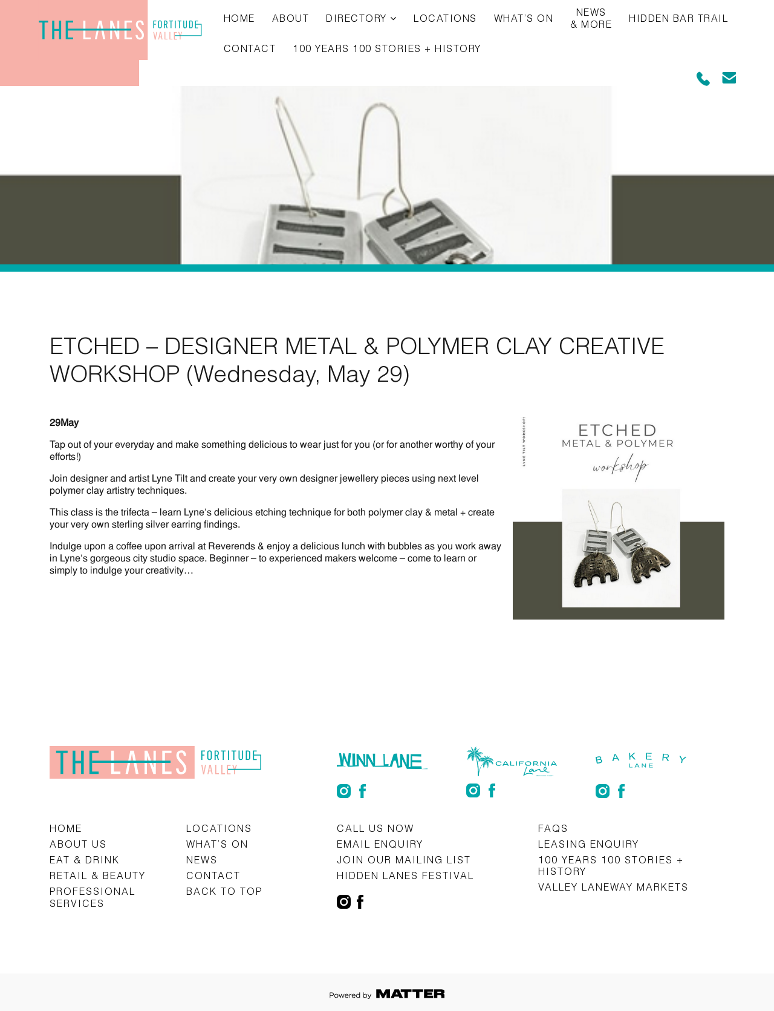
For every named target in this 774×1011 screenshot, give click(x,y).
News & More (591, 18)
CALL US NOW (375, 828)
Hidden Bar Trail (678, 18)
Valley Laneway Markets (613, 886)
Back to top (224, 891)
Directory (356, 18)
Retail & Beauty (98, 875)
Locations (445, 18)
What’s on (524, 18)
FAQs (553, 828)
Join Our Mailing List (404, 859)
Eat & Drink (85, 859)
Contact (250, 48)
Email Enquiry (380, 843)
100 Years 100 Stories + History (387, 48)
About (291, 18)
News (202, 859)
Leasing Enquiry (588, 843)
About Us (78, 843)
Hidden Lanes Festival (405, 875)
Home (239, 18)
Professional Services (92, 896)
